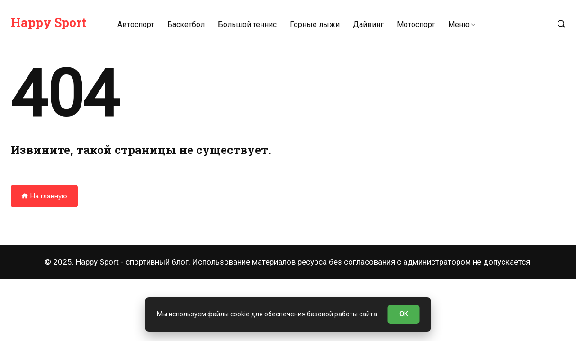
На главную (44, 196)
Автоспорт (135, 24)
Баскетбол (186, 24)
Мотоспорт (416, 24)
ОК (403, 314)
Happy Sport (48, 22)
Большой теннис (247, 24)
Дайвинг (368, 24)
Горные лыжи (315, 24)
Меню (459, 24)
